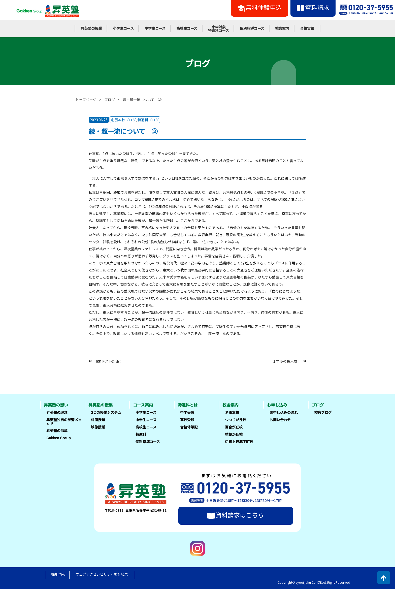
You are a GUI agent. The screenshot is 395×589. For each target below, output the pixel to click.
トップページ (85, 99)
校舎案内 (282, 28)
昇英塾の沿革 (57, 430)
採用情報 (58, 574)
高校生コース (186, 28)
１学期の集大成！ (287, 360)
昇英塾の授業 (91, 28)
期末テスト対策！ (108, 360)
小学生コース (123, 28)
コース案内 (143, 405)
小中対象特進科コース (218, 28)
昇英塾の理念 (57, 412)
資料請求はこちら (235, 514)
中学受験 (187, 412)
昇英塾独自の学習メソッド (64, 421)
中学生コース (155, 28)
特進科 (141, 434)
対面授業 (98, 419)
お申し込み (277, 405)
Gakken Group (58, 438)
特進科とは (188, 405)
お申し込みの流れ (284, 412)
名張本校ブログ (123, 119)
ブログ (109, 99)
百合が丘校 (234, 427)
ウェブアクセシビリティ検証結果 (102, 574)
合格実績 (307, 28)
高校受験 (187, 419)
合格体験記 (189, 427)
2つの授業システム (106, 412)
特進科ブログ (148, 119)
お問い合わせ (280, 419)
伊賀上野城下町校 (239, 441)
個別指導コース (252, 28)
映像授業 (98, 427)
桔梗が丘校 (234, 434)
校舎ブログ (323, 412)
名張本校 (232, 412)
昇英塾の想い (56, 405)
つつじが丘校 (235, 419)
